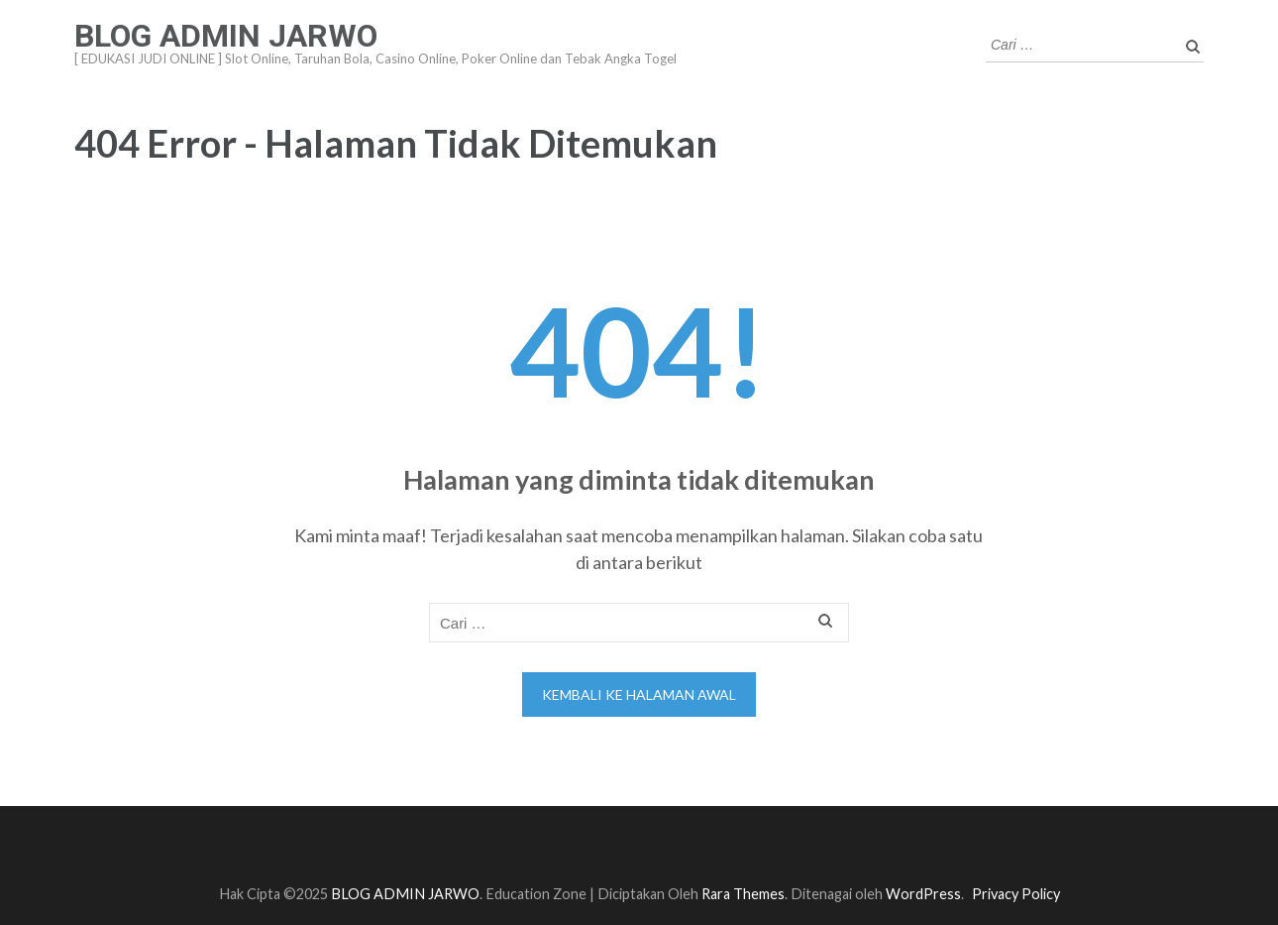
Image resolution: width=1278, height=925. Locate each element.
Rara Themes (743, 893)
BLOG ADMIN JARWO (225, 36)
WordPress (923, 893)
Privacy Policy (1016, 893)
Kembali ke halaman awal (639, 694)
